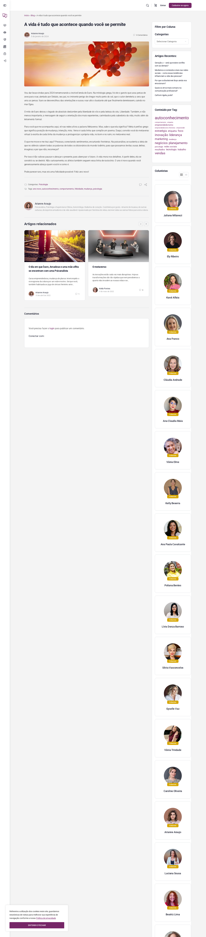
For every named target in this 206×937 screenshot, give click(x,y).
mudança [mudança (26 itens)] (172, 139)
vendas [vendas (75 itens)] (160, 153)
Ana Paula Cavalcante (173, 544)
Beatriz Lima (173, 914)
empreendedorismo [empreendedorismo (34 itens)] (164, 125)
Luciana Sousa (173, 873)
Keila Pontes (104, 288)
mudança (88, 189)
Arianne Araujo (37, 33)
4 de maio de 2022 (106, 291)
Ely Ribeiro (173, 256)
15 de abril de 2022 (42, 295)
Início (26, 15)
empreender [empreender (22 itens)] (180, 128)
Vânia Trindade (172, 749)
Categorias (162, 34)
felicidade (79, 189)
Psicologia (43, 184)
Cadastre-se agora (180, 5)
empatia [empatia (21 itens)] (170, 122)
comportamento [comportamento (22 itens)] (160, 122)
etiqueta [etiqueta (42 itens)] (172, 130)
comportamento (67, 189)
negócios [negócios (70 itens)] (161, 143)
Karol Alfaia (172, 297)
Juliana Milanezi (173, 215)
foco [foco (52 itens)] (180, 130)
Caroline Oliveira (173, 791)
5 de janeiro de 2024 (40, 36)
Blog (33, 15)
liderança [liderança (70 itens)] (175, 135)
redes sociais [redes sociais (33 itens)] (170, 146)
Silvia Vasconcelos (172, 667)
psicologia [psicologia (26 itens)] (159, 147)
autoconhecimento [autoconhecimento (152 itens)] (172, 117)
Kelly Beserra (172, 503)
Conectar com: (36, 336)
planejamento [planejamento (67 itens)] (178, 143)
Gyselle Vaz (172, 708)
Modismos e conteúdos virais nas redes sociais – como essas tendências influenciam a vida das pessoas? (171, 73)
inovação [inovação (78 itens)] (161, 135)
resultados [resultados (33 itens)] (160, 149)
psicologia (97, 189)
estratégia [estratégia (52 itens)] (161, 130)
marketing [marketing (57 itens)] (161, 139)
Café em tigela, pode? (164, 95)
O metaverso (99, 266)
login (51, 328)
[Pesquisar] (147, 5)
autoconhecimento (50, 189)
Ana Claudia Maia (173, 420)
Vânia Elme (172, 461)
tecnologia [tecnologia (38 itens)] (171, 149)
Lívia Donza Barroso (173, 626)
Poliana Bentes (172, 585)
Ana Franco (173, 338)
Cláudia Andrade (173, 379)
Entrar (163, 5)
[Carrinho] (156, 5)
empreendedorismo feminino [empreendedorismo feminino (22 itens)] (165, 128)
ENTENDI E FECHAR (37, 925)
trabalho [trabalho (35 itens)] (182, 149)
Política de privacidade (46, 918)
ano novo (37, 189)
